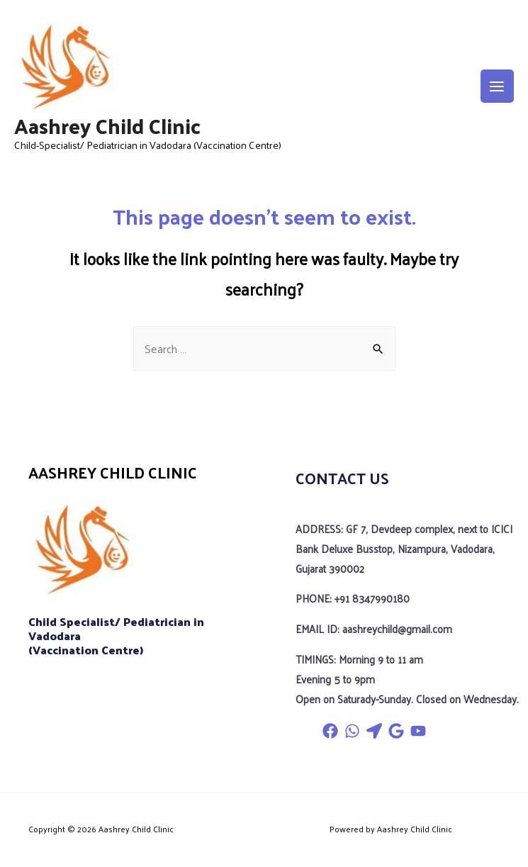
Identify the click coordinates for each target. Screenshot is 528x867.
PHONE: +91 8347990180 (351, 596)
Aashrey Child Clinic (107, 126)
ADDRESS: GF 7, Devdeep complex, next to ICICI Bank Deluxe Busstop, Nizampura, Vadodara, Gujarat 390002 (401, 547)
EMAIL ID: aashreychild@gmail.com (373, 626)
